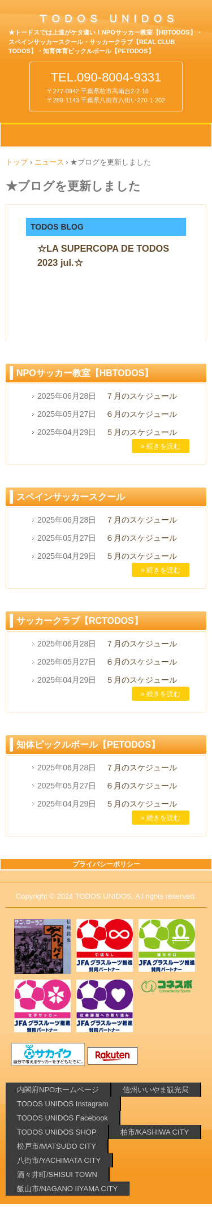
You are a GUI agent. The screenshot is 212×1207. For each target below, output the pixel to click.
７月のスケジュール (141, 395)
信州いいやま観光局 (156, 1089)
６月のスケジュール (141, 414)
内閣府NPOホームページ (58, 1089)
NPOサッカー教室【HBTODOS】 (84, 373)
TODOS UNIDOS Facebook (62, 1118)
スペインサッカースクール (70, 497)
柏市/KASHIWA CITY (154, 1132)
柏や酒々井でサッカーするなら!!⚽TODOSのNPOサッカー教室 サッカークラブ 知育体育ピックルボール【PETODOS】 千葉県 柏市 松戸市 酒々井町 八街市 (106, 22)
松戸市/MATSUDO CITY (56, 1146)
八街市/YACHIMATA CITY (59, 1160)
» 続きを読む (160, 446)
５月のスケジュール (141, 432)
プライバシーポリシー (106, 864)
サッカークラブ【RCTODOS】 (79, 621)
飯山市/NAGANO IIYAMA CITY (67, 1188)
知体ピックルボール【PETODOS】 (88, 744)
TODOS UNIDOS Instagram (63, 1104)
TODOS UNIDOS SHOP (57, 1132)
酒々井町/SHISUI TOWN (57, 1174)
